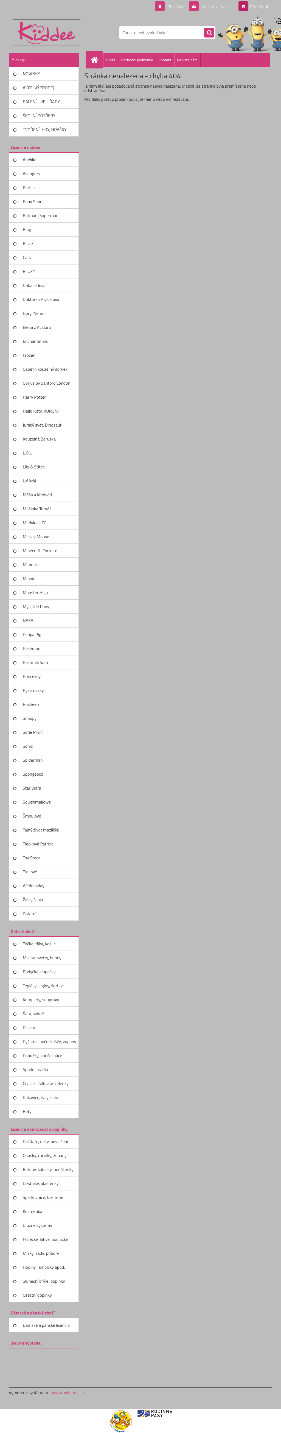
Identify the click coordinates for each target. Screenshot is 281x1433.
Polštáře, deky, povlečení (45, 1141)
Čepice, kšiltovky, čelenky (46, 1083)
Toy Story (31, 857)
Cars (27, 257)
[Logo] (46, 32)
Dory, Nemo (33, 313)
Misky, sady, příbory (41, 1253)
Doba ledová (34, 285)
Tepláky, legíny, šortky (43, 985)
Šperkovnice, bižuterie (43, 1197)
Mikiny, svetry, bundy (42, 957)
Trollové (30, 871)
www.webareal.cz (68, 1392)
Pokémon (31, 648)
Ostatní (29, 913)
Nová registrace (215, 6)
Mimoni (30, 564)
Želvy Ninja (33, 899)
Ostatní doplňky (37, 1295)
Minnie (29, 578)
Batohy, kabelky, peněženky (48, 1169)
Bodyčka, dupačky (39, 971)
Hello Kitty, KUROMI (41, 411)
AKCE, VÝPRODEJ (38, 87)
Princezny (32, 676)
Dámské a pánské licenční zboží (46, 1327)
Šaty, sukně (33, 1013)
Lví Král (29, 480)
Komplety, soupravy (41, 999)
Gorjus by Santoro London (46, 383)
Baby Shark (33, 201)
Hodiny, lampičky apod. (44, 1267)
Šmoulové (32, 816)
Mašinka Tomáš (37, 508)
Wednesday (33, 885)
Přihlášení (176, 6)
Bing (27, 229)
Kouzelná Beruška (39, 439)
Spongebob (33, 774)
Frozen (29, 355)
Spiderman (33, 760)
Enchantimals (35, 341)
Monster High (35, 592)
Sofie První (33, 732)
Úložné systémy (37, 1225)
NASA (28, 620)
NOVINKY (31, 73)
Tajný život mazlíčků (41, 830)
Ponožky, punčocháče (42, 1055)
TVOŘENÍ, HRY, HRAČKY (45, 129)
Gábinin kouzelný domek (45, 369)
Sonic (28, 746)
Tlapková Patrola (38, 844)
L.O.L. (28, 453)
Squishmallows (37, 802)
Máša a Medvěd (37, 494)
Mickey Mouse (36, 536)
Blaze (28, 243)
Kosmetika (32, 1211)
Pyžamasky (33, 690)
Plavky (29, 1027)
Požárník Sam (35, 662)
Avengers (31, 173)
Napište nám (187, 60)
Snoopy (29, 718)
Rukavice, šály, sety (40, 1097)
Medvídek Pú (35, 522)
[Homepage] (96, 60)
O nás (110, 60)
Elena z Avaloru (37, 327)
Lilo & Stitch (34, 467)
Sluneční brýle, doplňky (44, 1281)
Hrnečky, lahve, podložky (45, 1239)
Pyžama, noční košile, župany (49, 1041)
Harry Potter (34, 397)
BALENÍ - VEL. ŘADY (41, 101)
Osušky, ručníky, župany (44, 1155)
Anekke (29, 159)
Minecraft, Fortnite (40, 550)
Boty (27, 1111)
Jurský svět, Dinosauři (42, 425)
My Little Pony (36, 606)
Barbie (29, 187)
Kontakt (165, 60)
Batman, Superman (40, 215)
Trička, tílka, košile (39, 943)
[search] (209, 33)
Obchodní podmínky (137, 60)
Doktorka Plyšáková (41, 299)
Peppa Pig (32, 634)
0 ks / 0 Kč (259, 6)
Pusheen (31, 704)
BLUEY (29, 271)
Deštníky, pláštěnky (41, 1183)
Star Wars (32, 788)
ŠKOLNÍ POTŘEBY (39, 115)
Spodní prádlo (35, 1069)
